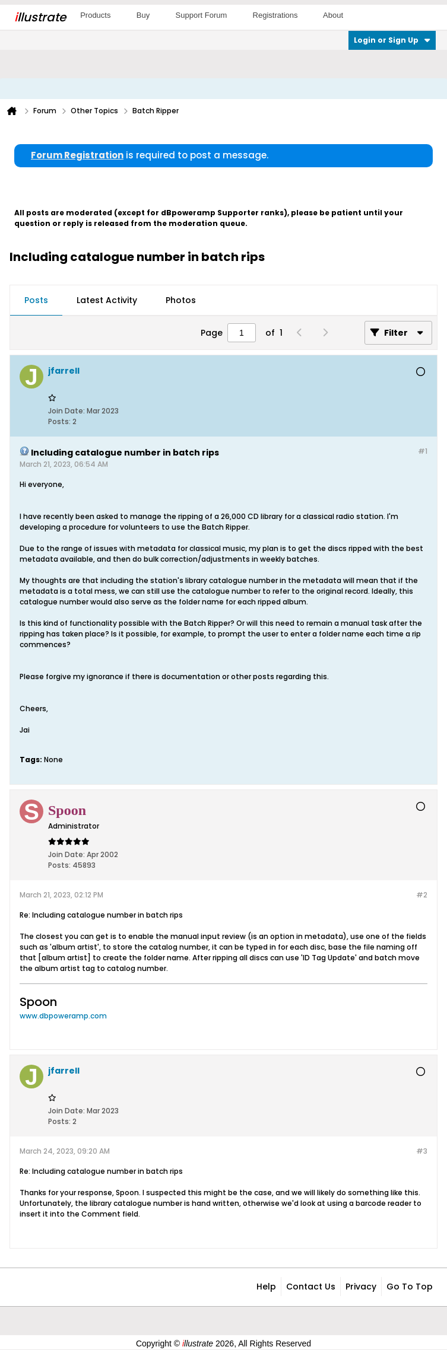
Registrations (275, 15)
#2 (421, 895)
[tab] (36, 300)
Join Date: (66, 411)
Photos (181, 300)
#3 (421, 1151)
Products (95, 15)
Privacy (360, 1286)
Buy (143, 15)
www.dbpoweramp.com (63, 1016)
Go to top (409, 1286)
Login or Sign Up (392, 40)
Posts (36, 300)
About (333, 15)
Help (266, 1286)
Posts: (59, 421)
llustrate (40, 17)
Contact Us (310, 1286)
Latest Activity (107, 300)
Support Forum (201, 15)
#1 (422, 451)
